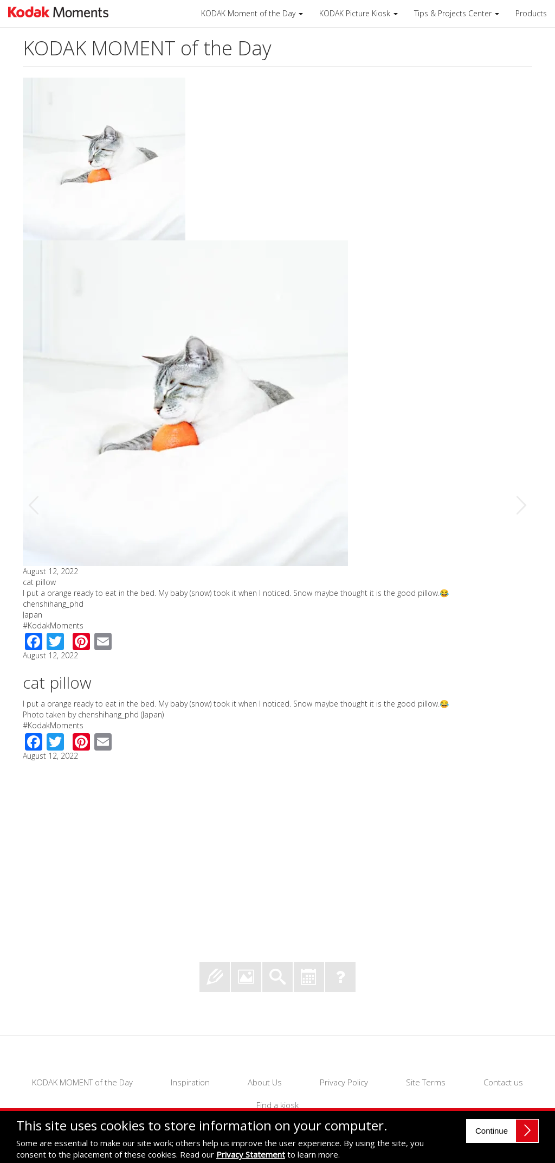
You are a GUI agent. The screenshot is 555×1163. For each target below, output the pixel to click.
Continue (491, 1130)
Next (520, 505)
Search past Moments (277, 977)
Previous (34, 505)
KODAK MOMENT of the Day (82, 1082)
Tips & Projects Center (456, 13)
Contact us (503, 1082)
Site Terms (426, 1082)
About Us (265, 1082)
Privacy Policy (344, 1082)
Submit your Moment (214, 977)
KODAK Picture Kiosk (358, 13)
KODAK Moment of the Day (252, 13)
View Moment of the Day (246, 977)
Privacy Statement (250, 1154)
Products (531, 13)
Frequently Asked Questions (340, 977)
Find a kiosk (277, 1105)
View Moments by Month (309, 977)
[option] (277, 419)
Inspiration (190, 1082)
